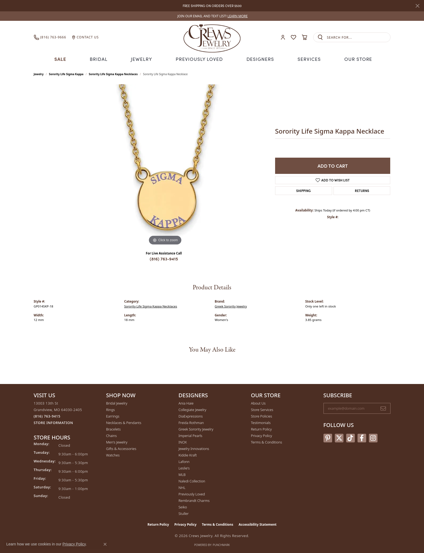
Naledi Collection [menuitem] (192, 480)
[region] (165, 165)
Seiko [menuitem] (183, 506)
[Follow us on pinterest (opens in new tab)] (327, 437)
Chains (111, 435)
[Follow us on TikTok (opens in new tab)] (350, 437)
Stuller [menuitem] (184, 513)
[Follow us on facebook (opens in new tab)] (362, 437)
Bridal (100, 58)
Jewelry (143, 58)
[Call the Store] (47, 415)
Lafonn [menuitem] (184, 461)
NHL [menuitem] (182, 487)
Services (307, 58)
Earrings (112, 415)
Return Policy (261, 428)
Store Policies (261, 415)
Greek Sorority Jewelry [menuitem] (196, 428)
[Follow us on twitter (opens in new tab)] (339, 437)
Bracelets (113, 428)
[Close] (417, 5)
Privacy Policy (261, 435)
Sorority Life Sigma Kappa (66, 73)
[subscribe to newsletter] (383, 408)
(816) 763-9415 (164, 258)
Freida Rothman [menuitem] (191, 422)
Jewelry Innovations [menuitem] (194, 448)
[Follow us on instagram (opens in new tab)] (373, 437)
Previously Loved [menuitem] (192, 493)
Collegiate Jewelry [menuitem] (192, 409)
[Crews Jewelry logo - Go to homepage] (211, 37)
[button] (283, 37)
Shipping (303, 189)
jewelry (39, 73)
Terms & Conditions (266, 441)
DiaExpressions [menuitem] (191, 415)
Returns (362, 189)
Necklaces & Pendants (123, 422)
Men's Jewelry (117, 441)
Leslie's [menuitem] (184, 467)
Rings (110, 409)
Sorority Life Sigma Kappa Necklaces (113, 73)
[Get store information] (53, 422)
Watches (113, 454)
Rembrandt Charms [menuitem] (194, 500)
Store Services (262, 409)
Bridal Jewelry (117, 402)
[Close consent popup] (105, 544)
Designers (258, 58)
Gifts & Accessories (121, 448)
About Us (258, 402)
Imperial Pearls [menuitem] (190, 435)
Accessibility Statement (257, 524)
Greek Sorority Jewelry (231, 305)
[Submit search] (320, 37)
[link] (212, 16)
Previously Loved (199, 58)
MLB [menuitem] (182, 474)
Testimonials (261, 422)
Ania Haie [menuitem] (186, 402)
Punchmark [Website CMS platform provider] (221, 544)
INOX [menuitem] (183, 441)
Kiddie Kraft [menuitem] (188, 454)
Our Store (356, 58)
